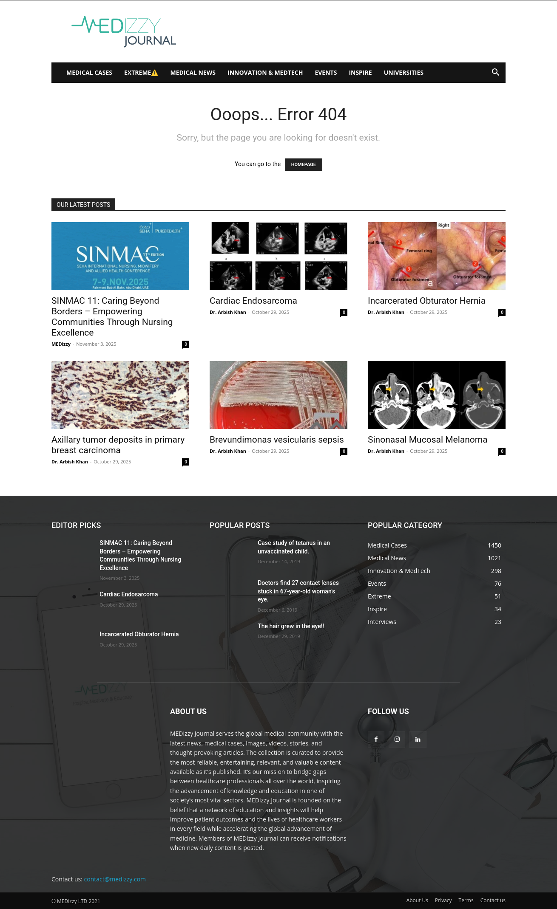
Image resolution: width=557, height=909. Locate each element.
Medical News (193, 72)
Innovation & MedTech (265, 72)
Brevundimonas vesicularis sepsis (277, 440)
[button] (495, 73)
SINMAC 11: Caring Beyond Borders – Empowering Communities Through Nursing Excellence (112, 317)
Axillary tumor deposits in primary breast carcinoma (118, 445)
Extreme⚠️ (141, 72)
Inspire (360, 72)
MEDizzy (61, 344)
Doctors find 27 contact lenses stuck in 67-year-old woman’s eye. (298, 591)
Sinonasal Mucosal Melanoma (428, 440)
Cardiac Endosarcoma (253, 301)
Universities (403, 72)
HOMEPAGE (303, 164)
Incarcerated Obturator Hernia (427, 301)
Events (326, 72)
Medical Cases (89, 72)
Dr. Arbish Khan (228, 312)
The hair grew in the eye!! (291, 626)
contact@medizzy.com (115, 879)
